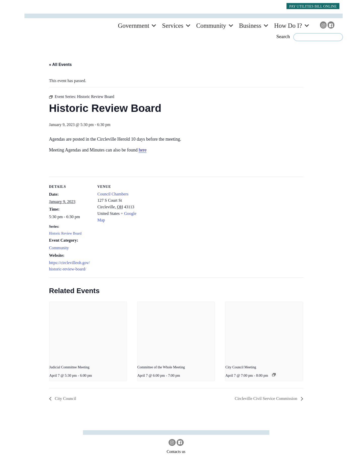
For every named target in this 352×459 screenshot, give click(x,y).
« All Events (60, 64)
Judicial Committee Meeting (69, 367)
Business (250, 25)
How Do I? (288, 25)
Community (211, 25)
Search (283, 36)
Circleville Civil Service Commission (266, 398)
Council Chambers (113, 194)
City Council (65, 398)
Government (133, 25)
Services (172, 25)
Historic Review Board (65, 233)
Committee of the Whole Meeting (161, 367)
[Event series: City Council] (274, 374)
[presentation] (88, 331)
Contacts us (176, 451)
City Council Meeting (240, 367)
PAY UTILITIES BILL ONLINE (313, 6)
